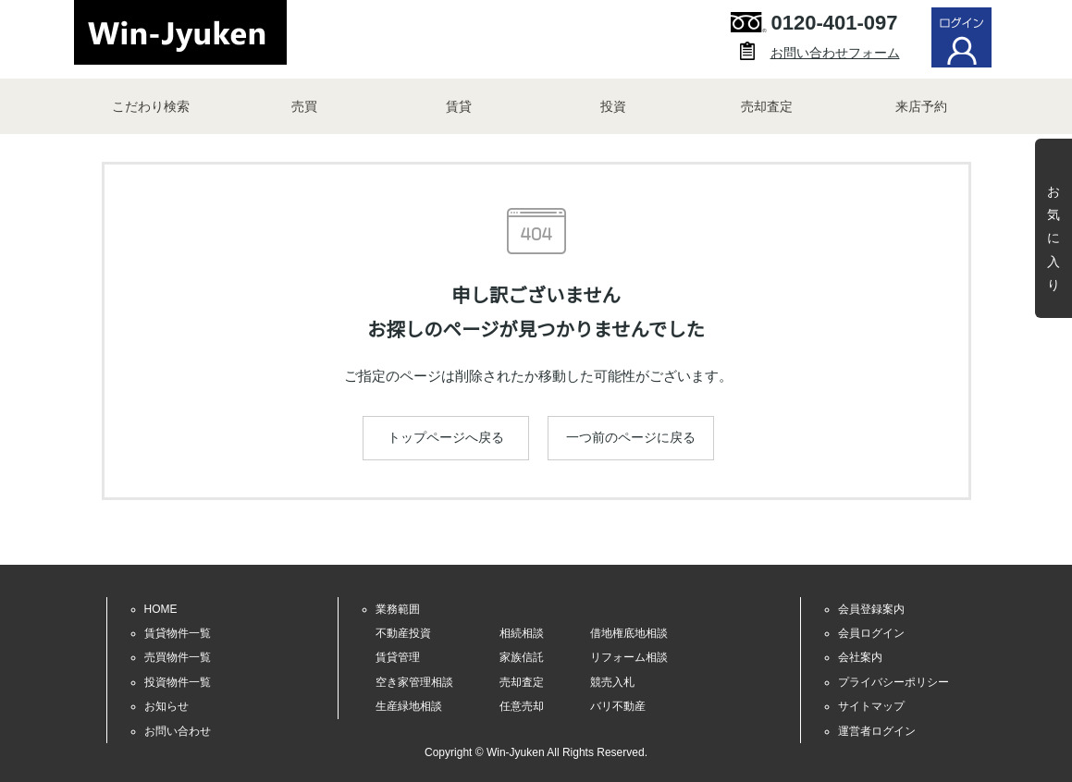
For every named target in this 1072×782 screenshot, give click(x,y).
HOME (161, 609)
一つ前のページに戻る (631, 437)
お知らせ (166, 706)
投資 (613, 106)
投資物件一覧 (177, 682)
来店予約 (921, 106)
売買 (304, 106)
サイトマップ (871, 706)
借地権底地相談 (629, 633)
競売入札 (612, 682)
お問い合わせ (177, 731)
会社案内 (860, 657)
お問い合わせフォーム (835, 52)
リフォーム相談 (629, 657)
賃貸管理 (398, 657)
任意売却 (521, 706)
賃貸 (459, 106)
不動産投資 (403, 633)
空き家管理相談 (414, 682)
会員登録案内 (871, 609)
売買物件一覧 (177, 657)
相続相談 (521, 633)
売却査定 (767, 106)
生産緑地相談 (409, 706)
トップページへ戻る (446, 437)
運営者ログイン (877, 731)
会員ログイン (871, 633)
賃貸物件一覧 (177, 633)
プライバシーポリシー (893, 682)
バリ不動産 (618, 706)
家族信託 (521, 657)
